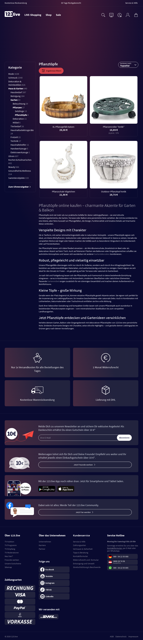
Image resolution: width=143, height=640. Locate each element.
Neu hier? (9, 556)
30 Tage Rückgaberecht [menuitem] (71, 3)
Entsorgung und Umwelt (83, 563)
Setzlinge (21, 111)
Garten (15, 99)
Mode (13, 73)
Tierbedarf (17, 126)
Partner (42, 549)
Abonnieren (124, 437)
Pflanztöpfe (22, 114)
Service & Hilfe (79, 541)
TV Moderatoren (12, 552)
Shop (49, 15)
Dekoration (20, 118)
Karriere (42, 545)
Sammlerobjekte (18, 177)
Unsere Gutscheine (13, 563)
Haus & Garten (17, 88)
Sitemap (8, 567)
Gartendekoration (102, 254)
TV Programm (11, 545)
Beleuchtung (20, 103)
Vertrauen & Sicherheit (83, 549)
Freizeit (16, 137)
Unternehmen (45, 541)
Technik (16, 140)
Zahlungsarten (79, 545)
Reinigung (17, 96)
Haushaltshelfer (20, 144)
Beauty (13, 166)
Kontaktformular (80, 556)
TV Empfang (10, 549)
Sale (58, 15)
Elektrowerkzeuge (20, 152)
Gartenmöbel (53, 281)
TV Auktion (9, 541)
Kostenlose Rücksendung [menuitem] (16, 3)
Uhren (13, 156)
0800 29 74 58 (119, 561)
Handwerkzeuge (19, 148)
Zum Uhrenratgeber (19, 186)
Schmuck (15, 77)
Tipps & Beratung (80, 552)
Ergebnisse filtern (51, 70)
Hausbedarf (18, 92)
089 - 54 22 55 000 (120, 556)
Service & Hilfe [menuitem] (131, 3)
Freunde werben (12, 560)
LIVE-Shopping (32, 15)
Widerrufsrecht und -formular (86, 560)
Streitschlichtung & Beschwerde (87, 567)
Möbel (16, 122)
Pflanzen (19, 107)
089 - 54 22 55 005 (120, 567)
